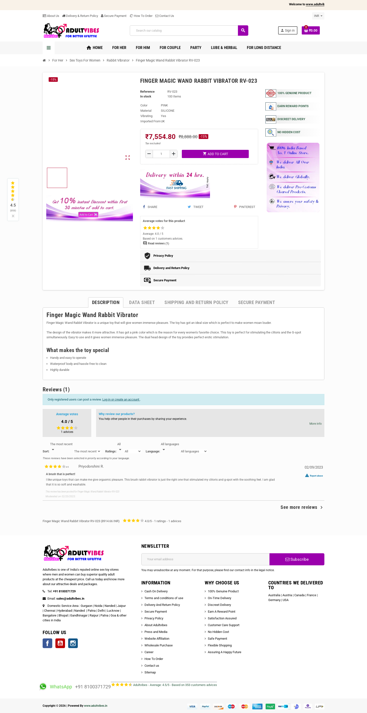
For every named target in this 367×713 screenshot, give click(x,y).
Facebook (47, 643)
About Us (51, 16)
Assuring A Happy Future (224, 652)
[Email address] (205, 559)
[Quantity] (161, 154)
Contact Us (164, 16)
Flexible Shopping (220, 645)
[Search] (189, 30)
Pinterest (244, 207)
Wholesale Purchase (158, 645)
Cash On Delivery (156, 591)
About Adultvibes (155, 625)
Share (150, 207)
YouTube (60, 643)
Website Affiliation (156, 638)
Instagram (73, 643)
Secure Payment (113, 16)
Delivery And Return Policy (162, 605)
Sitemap (150, 672)
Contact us (151, 665)
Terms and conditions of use (163, 598)
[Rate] (120, 447)
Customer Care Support (223, 625)
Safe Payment (217, 638)
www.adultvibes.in (95, 705)
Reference (147, 91)
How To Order (140, 16)
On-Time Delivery (219, 598)
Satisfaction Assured (222, 618)
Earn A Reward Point (221, 611)
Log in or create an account (121, 399)
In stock (145, 96)
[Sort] (61, 447)
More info (315, 423)
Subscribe (297, 559)
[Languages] (170, 447)
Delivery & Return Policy (80, 16)
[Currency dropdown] (318, 16)
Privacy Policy (153, 618)
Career (148, 652)
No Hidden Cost (218, 632)
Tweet (195, 207)
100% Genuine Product (223, 591)
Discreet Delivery (219, 605)
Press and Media (155, 632)
